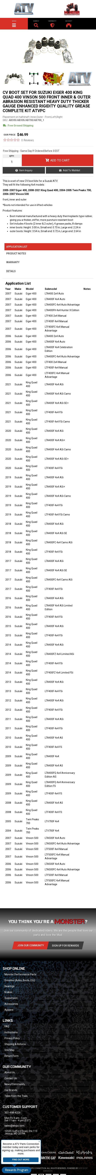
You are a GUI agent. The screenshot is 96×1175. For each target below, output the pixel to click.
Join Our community (30, 945)
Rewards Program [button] (16, 1170)
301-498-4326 (12, 1112)
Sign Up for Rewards (65, 945)
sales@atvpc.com (14, 1125)
